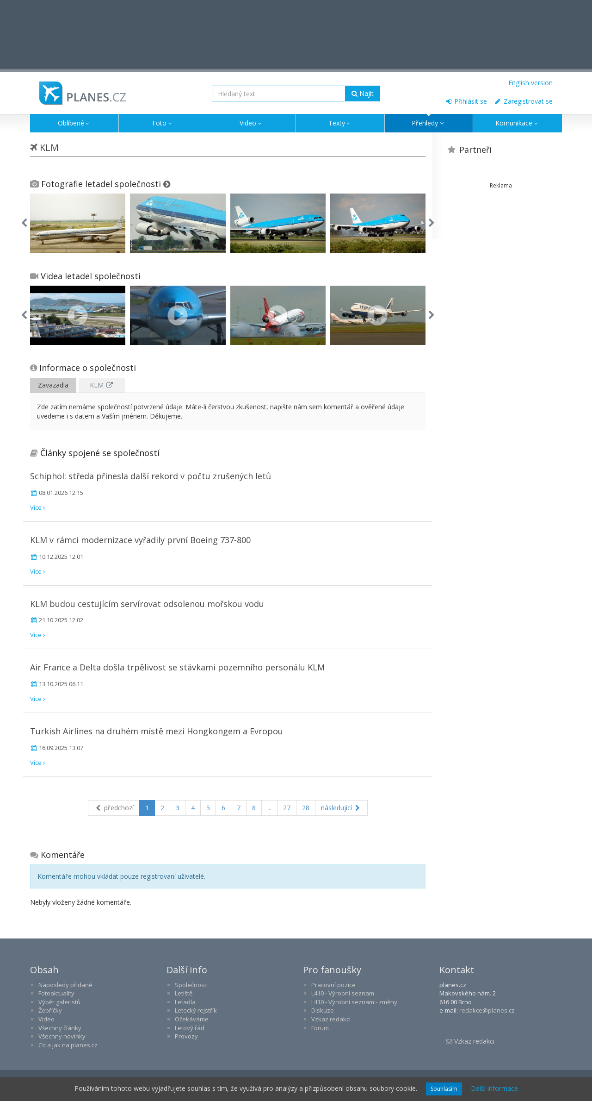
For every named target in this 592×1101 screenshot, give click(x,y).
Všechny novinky (62, 1036)
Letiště (183, 993)
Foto (162, 123)
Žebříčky (50, 1010)
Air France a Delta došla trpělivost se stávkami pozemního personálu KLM (177, 667)
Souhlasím (444, 1089)
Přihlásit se (465, 101)
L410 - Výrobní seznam (342, 993)
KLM (102, 385)
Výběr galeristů (59, 1002)
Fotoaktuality (56, 993)
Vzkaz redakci (331, 1019)
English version (530, 82)
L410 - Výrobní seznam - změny (354, 1002)
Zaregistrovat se (523, 101)
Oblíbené (74, 123)
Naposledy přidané (65, 985)
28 (305, 807)
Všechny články (59, 1028)
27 (286, 807)
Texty (340, 123)
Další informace (494, 1088)
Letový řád (189, 1028)
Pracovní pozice (333, 985)
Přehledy (429, 123)
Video (251, 123)
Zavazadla (53, 385)
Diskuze (322, 1010)
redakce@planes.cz (487, 1010)
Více (37, 507)
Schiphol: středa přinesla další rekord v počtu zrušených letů (150, 476)
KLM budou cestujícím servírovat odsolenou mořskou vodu (147, 603)
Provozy (186, 1036)
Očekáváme (192, 1019)
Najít (363, 93)
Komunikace (517, 123)
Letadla (185, 1002)
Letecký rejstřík (196, 1010)
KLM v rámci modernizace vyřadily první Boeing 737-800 (140, 539)
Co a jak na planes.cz (68, 1045)
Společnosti (191, 985)
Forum (320, 1028)
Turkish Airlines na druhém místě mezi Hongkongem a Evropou (156, 731)
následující (341, 807)
